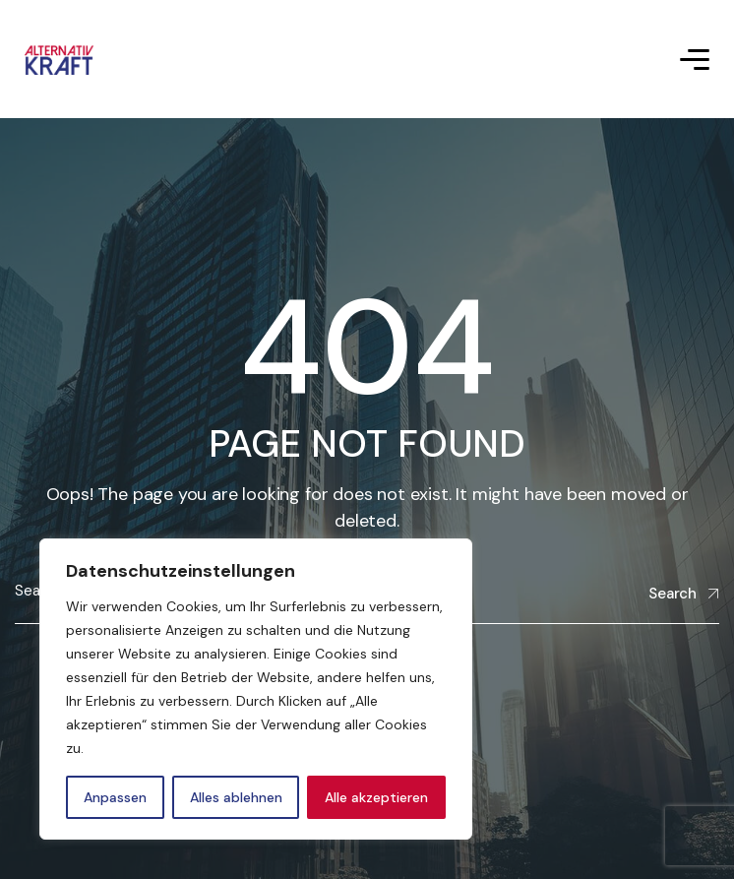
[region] (255, 689)
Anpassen (115, 797)
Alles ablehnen (236, 797)
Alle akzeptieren (376, 797)
